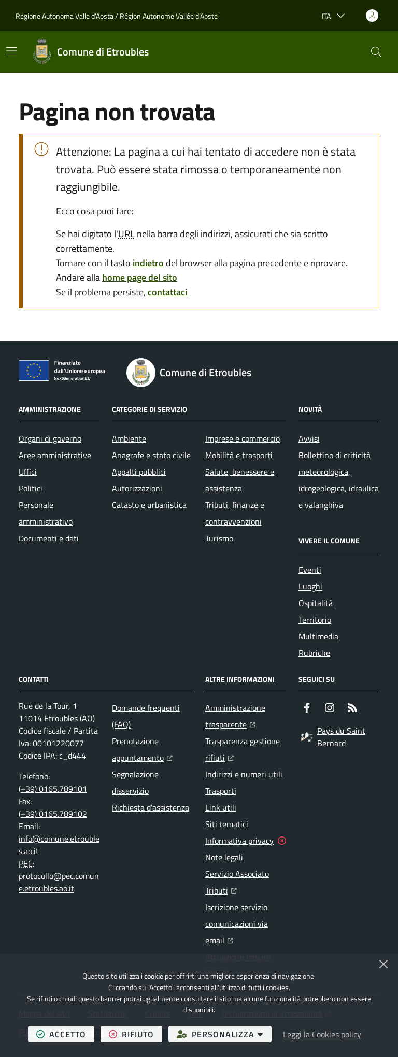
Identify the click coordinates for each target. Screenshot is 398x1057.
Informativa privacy (239, 840)
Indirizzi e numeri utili (243, 774)
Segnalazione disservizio (135, 782)
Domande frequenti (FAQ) (146, 716)
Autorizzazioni (137, 488)
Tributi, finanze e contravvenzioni (234, 513)
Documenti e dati (49, 538)
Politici (30, 488)
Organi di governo (50, 438)
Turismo (219, 538)
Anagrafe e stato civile (151, 455)
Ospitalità (315, 603)
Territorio (314, 619)
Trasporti (220, 791)
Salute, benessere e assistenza (239, 480)
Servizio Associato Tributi (245, 882)
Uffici (28, 471)
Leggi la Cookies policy (322, 1034)
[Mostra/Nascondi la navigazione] (11, 51)
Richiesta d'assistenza (150, 807)
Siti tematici (226, 824)
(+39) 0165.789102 (53, 813)
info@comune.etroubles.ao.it (59, 844)
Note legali (224, 857)
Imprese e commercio (242, 438)
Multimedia (318, 636)
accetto (65, 1033)
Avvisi (309, 438)
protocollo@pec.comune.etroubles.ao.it (59, 882)
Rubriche (314, 653)
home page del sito (139, 277)
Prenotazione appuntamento (152, 749)
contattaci (167, 292)
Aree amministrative (55, 455)
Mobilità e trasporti (239, 455)
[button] (376, 52)
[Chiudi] (383, 964)
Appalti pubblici (139, 471)
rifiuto (135, 1033)
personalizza (224, 1033)
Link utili (220, 807)
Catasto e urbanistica (149, 505)
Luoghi (310, 586)
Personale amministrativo (46, 513)
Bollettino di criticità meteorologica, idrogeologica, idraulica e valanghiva (338, 480)
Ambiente (129, 438)
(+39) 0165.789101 (53, 789)
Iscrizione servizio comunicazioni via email (245, 923)
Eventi (309, 570)
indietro (148, 263)
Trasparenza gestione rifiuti (245, 749)
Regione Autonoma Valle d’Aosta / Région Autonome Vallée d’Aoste (117, 15)
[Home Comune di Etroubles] (90, 52)
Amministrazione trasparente (245, 716)
